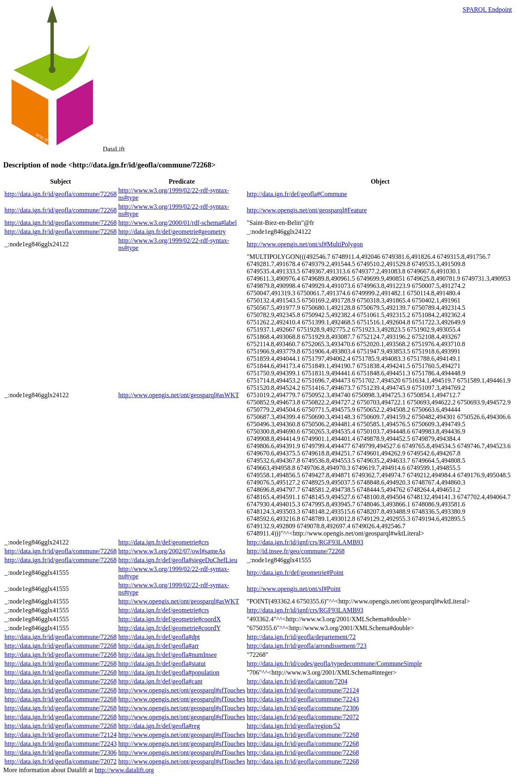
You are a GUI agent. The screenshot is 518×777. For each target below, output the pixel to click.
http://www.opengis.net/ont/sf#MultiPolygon (305, 244)
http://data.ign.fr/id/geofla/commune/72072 (303, 716)
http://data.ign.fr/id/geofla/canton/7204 (297, 681)
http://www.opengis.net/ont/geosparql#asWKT (178, 395)
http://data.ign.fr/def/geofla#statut (162, 663)
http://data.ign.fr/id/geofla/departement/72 (301, 636)
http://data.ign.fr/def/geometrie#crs (163, 542)
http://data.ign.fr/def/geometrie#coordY (169, 628)
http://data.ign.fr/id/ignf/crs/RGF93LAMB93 (305, 542)
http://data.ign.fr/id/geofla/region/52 (293, 725)
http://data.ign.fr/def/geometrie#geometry (172, 231)
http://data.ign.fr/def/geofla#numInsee (167, 654)
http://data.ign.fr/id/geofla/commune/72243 (303, 699)
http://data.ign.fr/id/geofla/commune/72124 (303, 690)
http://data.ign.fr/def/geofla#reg (159, 725)
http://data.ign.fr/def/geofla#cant (160, 681)
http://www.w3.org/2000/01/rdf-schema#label (177, 222)
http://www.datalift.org (124, 769)
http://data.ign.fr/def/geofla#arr (158, 645)
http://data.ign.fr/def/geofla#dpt (159, 636)
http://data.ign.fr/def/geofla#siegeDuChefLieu (177, 560)
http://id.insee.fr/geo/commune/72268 (296, 551)
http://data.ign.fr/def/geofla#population (168, 672)
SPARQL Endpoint (487, 9)
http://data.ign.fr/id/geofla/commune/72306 (303, 708)
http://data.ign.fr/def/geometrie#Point (295, 572)
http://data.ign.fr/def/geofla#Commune (297, 194)
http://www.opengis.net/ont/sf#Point (294, 588)
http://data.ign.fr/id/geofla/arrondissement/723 (307, 645)
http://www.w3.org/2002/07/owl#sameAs (171, 551)
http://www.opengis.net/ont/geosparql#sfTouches (181, 690)
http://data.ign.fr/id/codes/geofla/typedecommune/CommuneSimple (334, 663)
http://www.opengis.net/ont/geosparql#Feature (307, 210)
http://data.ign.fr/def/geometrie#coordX (169, 619)
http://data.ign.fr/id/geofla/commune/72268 (60, 194)
